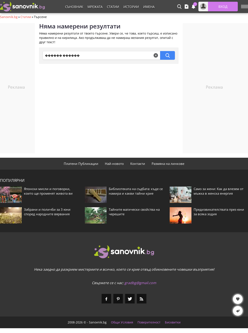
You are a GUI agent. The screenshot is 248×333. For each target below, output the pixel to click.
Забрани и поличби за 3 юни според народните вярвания (47, 211)
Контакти (137, 163)
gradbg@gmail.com (140, 282)
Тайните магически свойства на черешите (134, 211)
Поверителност (149, 322)
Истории (131, 7)
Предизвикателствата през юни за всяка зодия (219, 211)
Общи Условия (122, 322)
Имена (148, 7)
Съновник (74, 7)
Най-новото (114, 163)
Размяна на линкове (168, 163)
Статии (113, 7)
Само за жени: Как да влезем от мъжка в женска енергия (218, 191)
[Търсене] (101, 55)
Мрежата (94, 7)
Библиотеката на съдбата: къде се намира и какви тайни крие (136, 191)
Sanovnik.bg (9, 17)
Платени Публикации (81, 163)
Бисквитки (173, 322)
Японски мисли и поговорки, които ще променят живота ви (48, 191)
